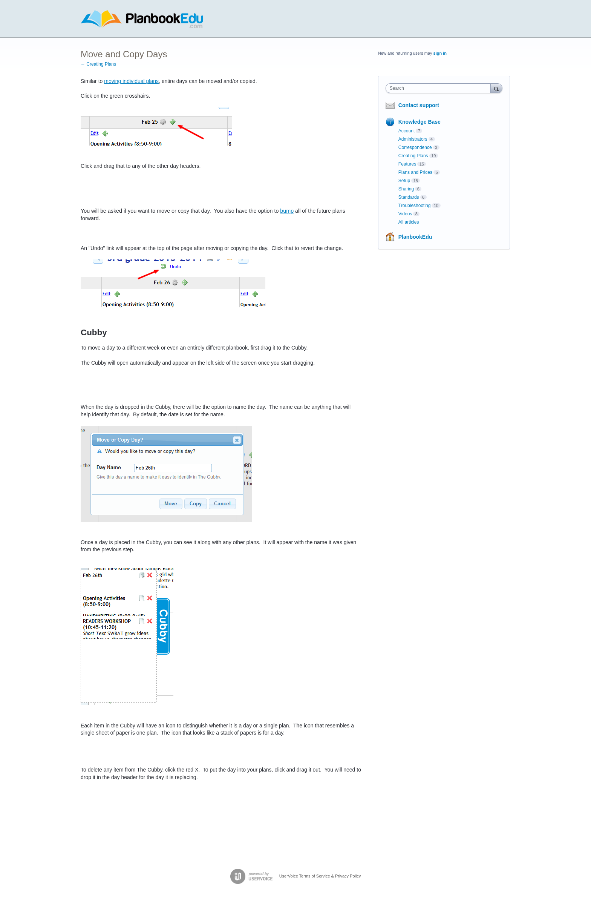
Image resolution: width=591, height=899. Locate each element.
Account (406, 130)
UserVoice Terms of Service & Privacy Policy (320, 876)
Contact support (418, 105)
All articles (408, 222)
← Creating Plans (98, 64)
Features (407, 164)
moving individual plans (131, 81)
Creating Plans (413, 155)
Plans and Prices (415, 172)
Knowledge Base (419, 122)
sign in (440, 53)
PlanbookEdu (415, 237)
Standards (408, 197)
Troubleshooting (414, 205)
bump (287, 211)
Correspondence (415, 147)
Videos (405, 213)
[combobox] (440, 88)
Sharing (406, 189)
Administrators (412, 139)
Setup (404, 180)
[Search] (496, 88)
